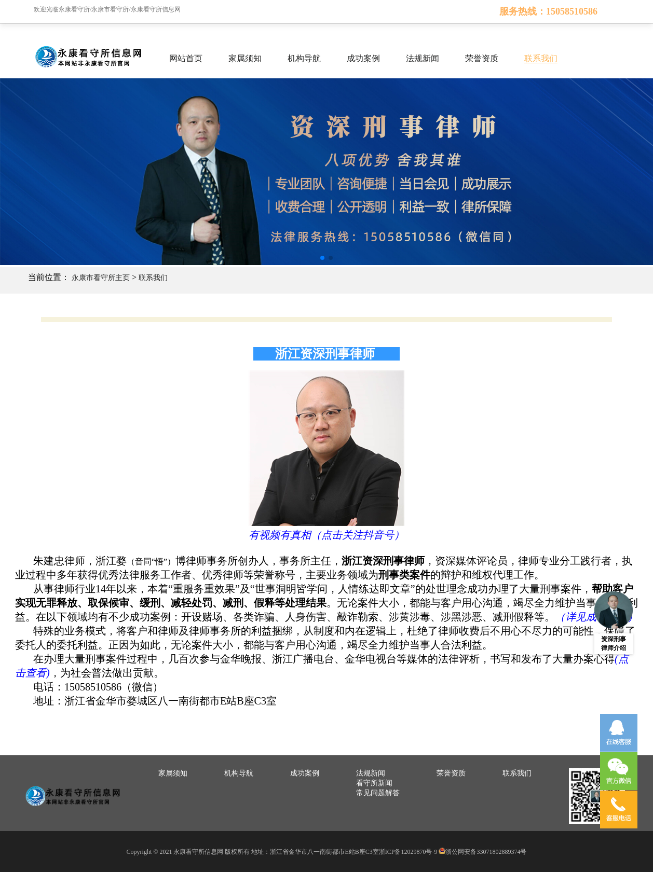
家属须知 (245, 58)
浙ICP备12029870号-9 (408, 851)
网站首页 (185, 58)
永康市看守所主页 (101, 278)
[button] (322, 258)
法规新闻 (422, 58)
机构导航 (304, 58)
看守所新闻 (374, 783)
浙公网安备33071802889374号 (485, 851)
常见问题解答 (378, 793)
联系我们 (540, 58)
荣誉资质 (481, 58)
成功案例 (363, 58)
